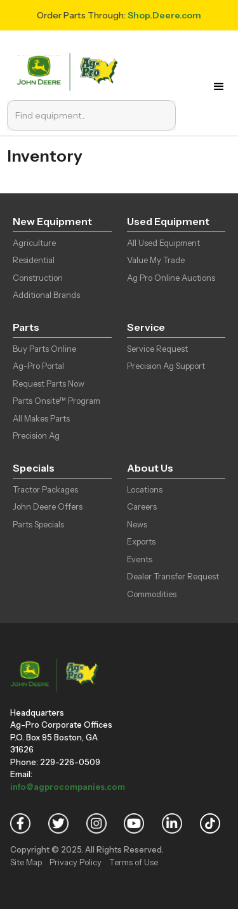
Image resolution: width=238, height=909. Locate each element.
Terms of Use (133, 862)
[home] (70, 70)
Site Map (26, 862)
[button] (219, 87)
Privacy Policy (76, 862)
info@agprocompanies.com (67, 787)
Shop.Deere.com (164, 15)
